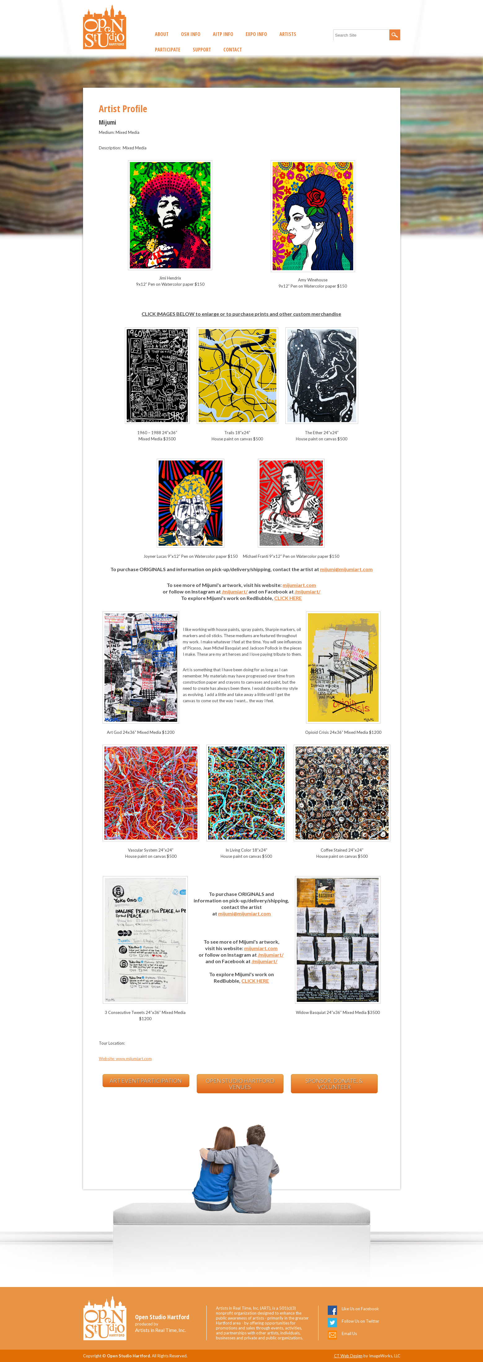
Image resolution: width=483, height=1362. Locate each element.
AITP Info (223, 34)
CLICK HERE (288, 598)
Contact (232, 49)
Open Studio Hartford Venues (240, 1083)
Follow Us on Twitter (360, 1321)
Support (202, 49)
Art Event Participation (146, 1080)
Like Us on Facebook (360, 1308)
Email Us (349, 1333)
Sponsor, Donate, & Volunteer (334, 1083)
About (162, 34)
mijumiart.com (299, 585)
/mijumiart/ (235, 591)
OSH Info (190, 34)
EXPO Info (256, 34)
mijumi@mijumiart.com (346, 569)
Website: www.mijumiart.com (125, 1058)
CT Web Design (348, 1355)
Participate (167, 49)
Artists (287, 34)
